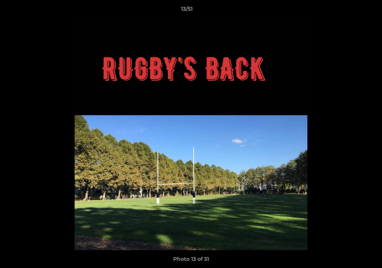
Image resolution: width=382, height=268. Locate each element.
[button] (350, 10)
